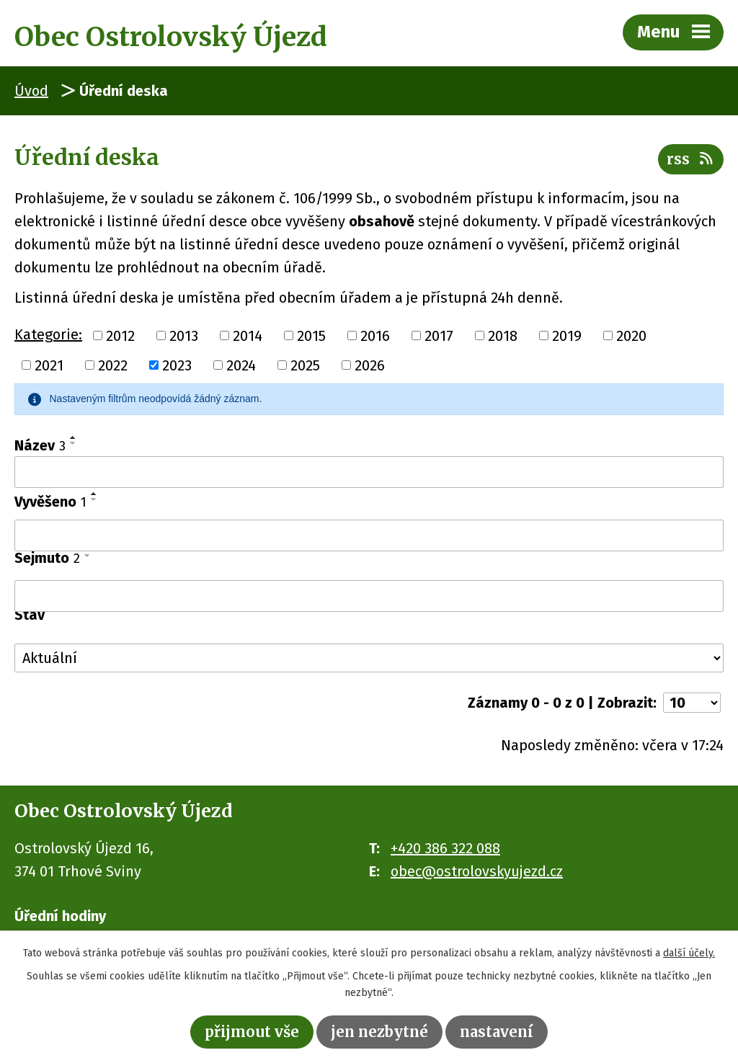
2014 (247, 335)
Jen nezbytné (379, 1032)
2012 (120, 335)
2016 (375, 335)
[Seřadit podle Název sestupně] (73, 443)
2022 (113, 365)
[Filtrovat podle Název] (369, 472)
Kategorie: (48, 334)
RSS (691, 159)
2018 (502, 335)
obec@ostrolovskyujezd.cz (477, 871)
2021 (49, 365)
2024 (241, 365)
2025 (305, 365)
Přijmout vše (252, 1032)
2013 (183, 335)
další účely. (689, 953)
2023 (177, 365)
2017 (438, 335)
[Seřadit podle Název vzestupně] (73, 437)
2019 (567, 335)
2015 (311, 335)
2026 (370, 365)
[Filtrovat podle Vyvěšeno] (369, 535)
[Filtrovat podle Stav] (369, 658)
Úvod (31, 90)
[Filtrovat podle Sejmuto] (369, 596)
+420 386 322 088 (445, 848)
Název (40, 445)
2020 (631, 335)
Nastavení (496, 1032)
